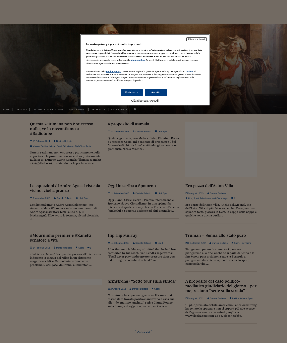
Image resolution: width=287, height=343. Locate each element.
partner (190, 71)
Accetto (155, 92)
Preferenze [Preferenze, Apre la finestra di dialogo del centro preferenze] (131, 92)
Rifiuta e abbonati (196, 39)
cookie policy (138, 60)
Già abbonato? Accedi (145, 100)
